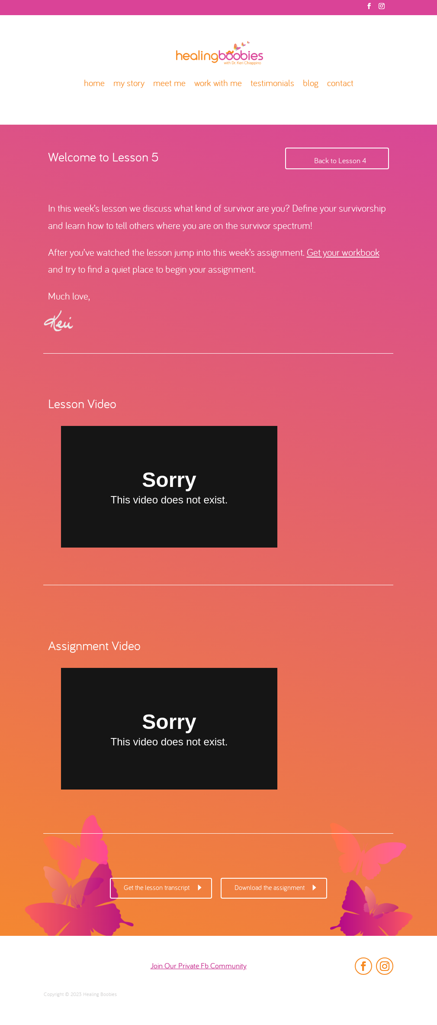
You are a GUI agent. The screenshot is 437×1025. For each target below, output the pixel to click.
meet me (169, 84)
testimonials (272, 84)
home (94, 84)
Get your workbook (343, 253)
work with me (218, 84)
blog (310, 84)
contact (340, 84)
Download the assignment (270, 888)
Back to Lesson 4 (340, 161)
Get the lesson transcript (157, 888)
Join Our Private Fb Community (199, 966)
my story (129, 84)
